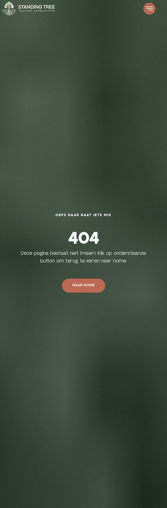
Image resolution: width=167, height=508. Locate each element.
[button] (149, 9)
